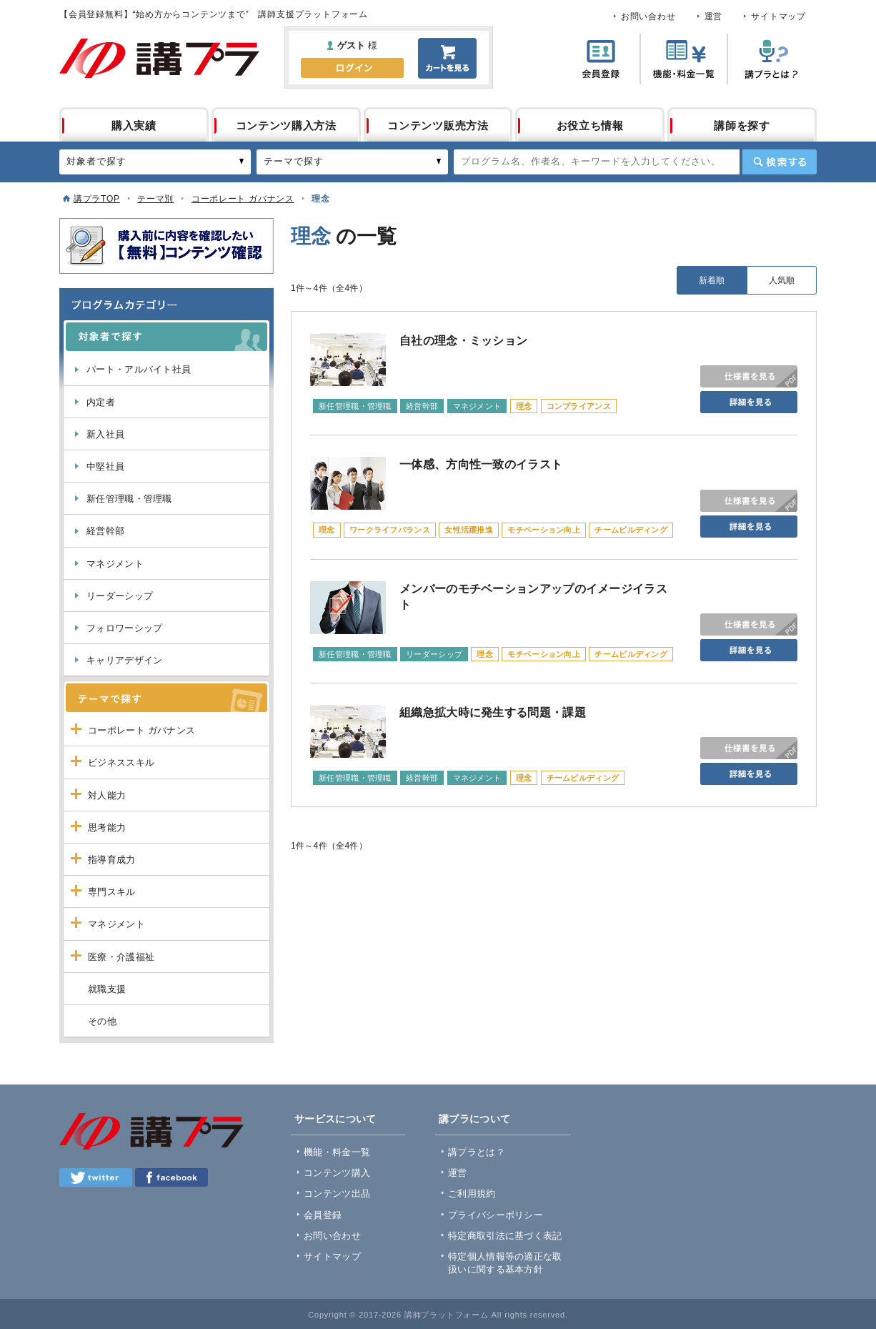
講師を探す (742, 125)
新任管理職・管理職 (129, 498)
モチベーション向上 (543, 529)
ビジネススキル (121, 762)
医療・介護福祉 (121, 957)
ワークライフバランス (389, 529)
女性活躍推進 (468, 529)
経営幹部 (105, 530)
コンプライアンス (579, 406)
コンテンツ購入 (337, 1172)
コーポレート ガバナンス (242, 199)
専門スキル (112, 891)
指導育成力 (112, 859)
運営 (714, 16)
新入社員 (105, 434)
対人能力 (107, 795)
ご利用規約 (472, 1193)
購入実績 (133, 125)
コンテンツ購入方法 (286, 125)
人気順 (782, 280)
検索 (779, 161)
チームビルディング (630, 529)
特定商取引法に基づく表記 (505, 1235)
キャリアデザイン (124, 660)
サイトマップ (778, 16)
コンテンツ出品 (337, 1193)
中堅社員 (105, 466)
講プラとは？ (476, 1152)
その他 (102, 1021)
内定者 (100, 402)
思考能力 (107, 827)
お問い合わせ (648, 16)
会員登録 (323, 1215)
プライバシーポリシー (495, 1215)
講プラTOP (97, 199)
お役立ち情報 (590, 125)
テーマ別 (155, 199)
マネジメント (115, 563)
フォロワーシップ (124, 628)
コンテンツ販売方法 (437, 125)
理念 (524, 406)
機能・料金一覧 (337, 1152)
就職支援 (107, 989)
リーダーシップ (119, 596)
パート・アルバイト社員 (138, 369)
